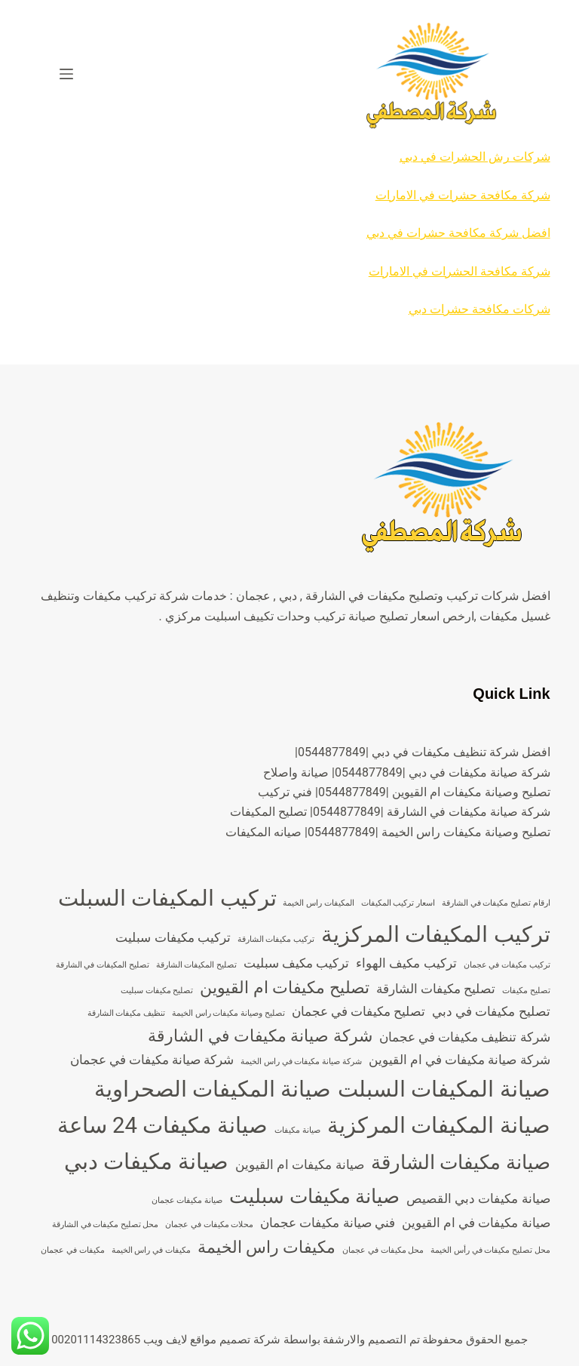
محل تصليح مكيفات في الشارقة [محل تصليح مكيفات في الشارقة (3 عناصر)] (105, 1224)
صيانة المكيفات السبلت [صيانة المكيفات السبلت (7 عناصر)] (444, 1089)
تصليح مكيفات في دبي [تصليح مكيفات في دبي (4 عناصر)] (491, 1011)
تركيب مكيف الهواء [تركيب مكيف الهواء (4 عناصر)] (406, 963)
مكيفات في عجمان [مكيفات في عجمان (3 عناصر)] (72, 1250)
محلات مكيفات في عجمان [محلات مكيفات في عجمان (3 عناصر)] (209, 1224)
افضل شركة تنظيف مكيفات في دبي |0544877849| (422, 752)
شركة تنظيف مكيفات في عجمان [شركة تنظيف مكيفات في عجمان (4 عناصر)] (464, 1036)
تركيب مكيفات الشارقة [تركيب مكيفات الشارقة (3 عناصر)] (275, 939)
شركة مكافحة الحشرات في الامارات (459, 271)
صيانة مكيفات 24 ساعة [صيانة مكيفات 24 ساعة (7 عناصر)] (162, 1125)
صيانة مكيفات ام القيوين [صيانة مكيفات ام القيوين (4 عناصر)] (299, 1164)
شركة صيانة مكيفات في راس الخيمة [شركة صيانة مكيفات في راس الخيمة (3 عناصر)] (300, 1061)
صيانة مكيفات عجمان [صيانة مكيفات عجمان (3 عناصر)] (187, 1200)
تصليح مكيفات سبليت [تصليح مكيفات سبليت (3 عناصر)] (157, 990)
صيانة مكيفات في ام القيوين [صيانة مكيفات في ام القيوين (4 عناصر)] (476, 1222)
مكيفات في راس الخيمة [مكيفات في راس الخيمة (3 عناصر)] (151, 1250)
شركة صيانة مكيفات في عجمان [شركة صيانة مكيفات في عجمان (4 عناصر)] (152, 1059)
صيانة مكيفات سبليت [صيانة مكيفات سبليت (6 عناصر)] (314, 1196)
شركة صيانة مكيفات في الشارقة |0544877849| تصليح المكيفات (390, 812)
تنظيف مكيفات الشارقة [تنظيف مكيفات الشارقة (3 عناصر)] (126, 1013)
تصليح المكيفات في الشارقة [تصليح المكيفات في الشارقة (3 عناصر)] (102, 965)
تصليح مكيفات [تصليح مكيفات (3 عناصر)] (526, 990)
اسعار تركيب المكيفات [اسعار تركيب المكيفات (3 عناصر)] (398, 903)
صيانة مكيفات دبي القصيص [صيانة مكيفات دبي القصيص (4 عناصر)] (478, 1198)
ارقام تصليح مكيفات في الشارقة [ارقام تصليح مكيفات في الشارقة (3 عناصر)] (496, 903)
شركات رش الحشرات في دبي (475, 156)
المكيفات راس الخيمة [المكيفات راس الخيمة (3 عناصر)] (318, 903)
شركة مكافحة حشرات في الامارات (462, 195)
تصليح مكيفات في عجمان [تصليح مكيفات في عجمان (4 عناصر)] (359, 1011)
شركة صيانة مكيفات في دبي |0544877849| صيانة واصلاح (406, 772)
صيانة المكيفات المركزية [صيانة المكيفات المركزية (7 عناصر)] (438, 1125)
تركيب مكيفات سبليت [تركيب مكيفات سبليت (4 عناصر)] (172, 937)
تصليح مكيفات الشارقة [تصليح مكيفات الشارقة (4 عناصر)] (435, 988)
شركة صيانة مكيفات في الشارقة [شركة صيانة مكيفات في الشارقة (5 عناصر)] (260, 1035)
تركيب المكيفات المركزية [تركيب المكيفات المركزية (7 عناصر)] (435, 934)
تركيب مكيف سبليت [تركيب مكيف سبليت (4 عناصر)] (296, 963)
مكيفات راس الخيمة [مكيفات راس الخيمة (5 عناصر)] (267, 1247)
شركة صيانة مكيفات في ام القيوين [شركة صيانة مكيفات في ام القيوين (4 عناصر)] (459, 1059)
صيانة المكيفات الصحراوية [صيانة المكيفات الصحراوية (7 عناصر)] (213, 1089)
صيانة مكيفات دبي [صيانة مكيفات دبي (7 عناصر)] (146, 1161)
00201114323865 (95, 1339)
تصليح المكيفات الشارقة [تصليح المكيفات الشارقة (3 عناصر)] (196, 965)
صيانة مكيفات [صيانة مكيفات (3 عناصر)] (297, 1130)
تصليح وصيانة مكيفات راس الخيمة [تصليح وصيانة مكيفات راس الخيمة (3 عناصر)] (228, 1013)
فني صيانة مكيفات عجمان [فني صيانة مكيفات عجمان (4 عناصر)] (327, 1222)
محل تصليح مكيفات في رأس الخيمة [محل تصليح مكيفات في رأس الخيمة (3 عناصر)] (490, 1250)
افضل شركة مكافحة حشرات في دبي (458, 233)
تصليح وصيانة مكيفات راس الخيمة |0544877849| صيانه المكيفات (387, 832)
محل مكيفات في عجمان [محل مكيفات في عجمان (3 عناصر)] (383, 1250)
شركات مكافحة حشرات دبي (479, 309)
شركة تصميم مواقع (235, 1339)
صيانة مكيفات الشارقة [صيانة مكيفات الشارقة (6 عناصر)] (460, 1162)
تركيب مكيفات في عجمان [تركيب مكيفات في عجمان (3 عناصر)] (507, 965)
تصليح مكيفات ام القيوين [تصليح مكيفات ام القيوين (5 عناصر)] (284, 987)
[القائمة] (66, 74)
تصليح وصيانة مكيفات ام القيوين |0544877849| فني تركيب (404, 792)
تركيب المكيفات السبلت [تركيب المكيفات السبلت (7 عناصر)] (167, 898)
